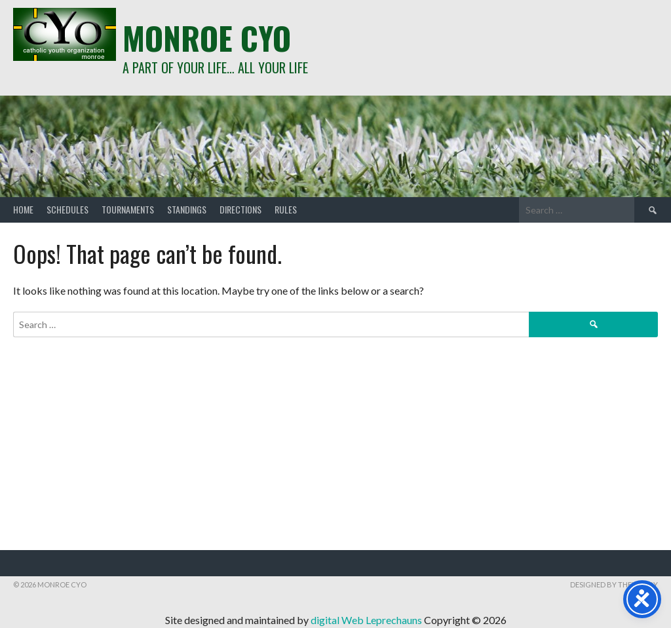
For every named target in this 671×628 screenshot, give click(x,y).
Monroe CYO (207, 37)
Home (23, 209)
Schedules (67, 209)
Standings (186, 209)
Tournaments (128, 209)
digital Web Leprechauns (367, 620)
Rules (286, 209)
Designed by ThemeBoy (614, 584)
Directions (240, 209)
